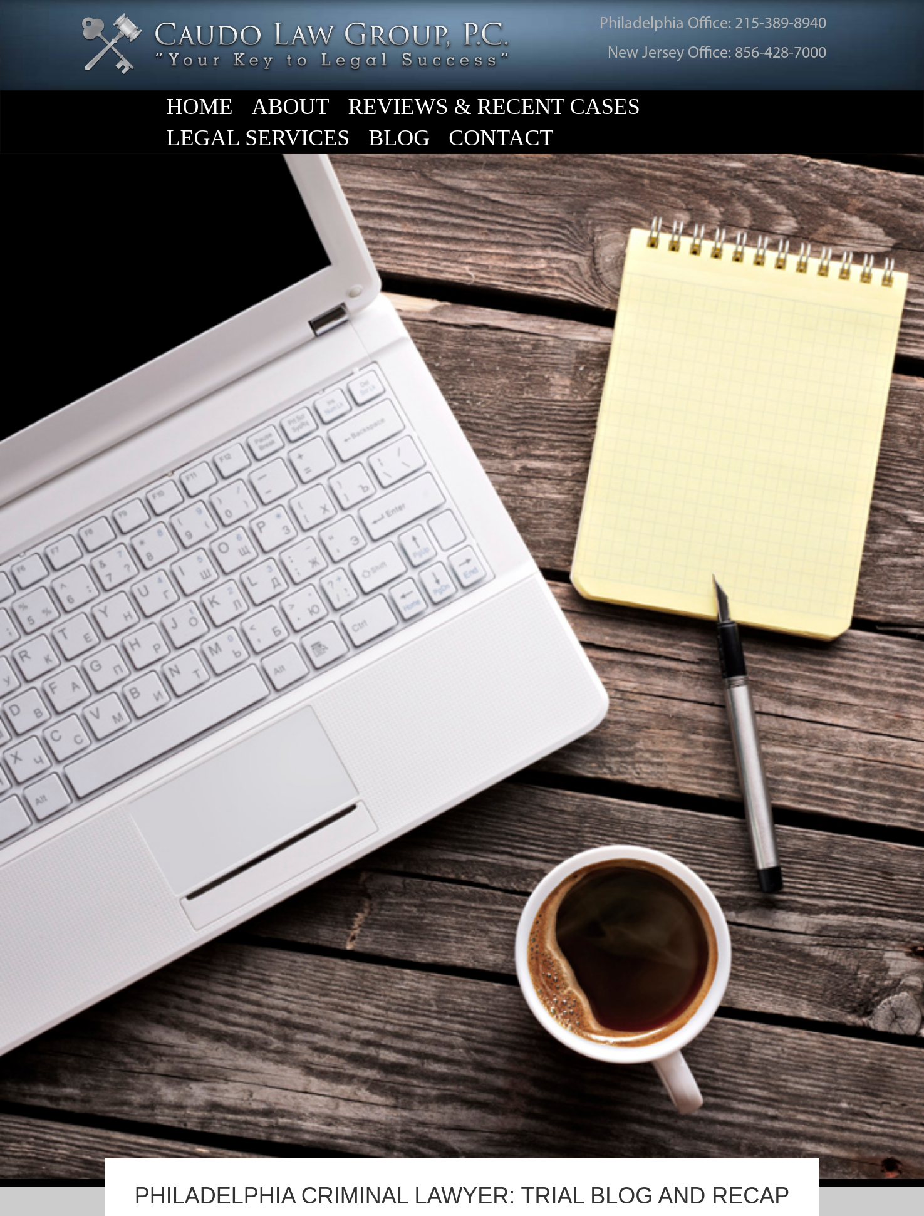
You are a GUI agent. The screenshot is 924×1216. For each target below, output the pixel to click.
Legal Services (258, 137)
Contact (501, 137)
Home (200, 106)
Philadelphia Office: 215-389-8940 (713, 24)
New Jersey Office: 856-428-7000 (717, 53)
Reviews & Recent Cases (494, 106)
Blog (399, 137)
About (291, 106)
